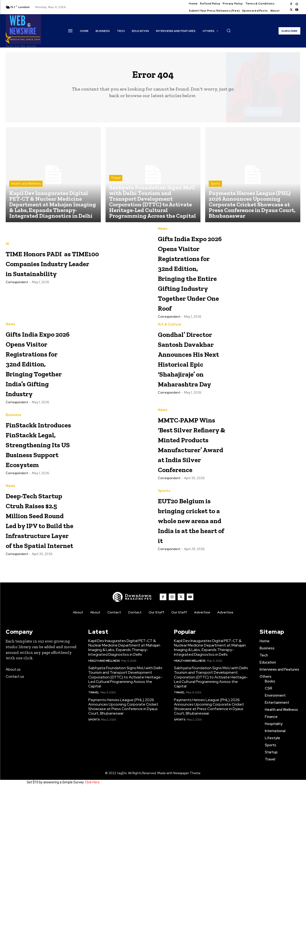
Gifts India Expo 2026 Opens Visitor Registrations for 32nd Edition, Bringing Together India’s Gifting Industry (37, 421)
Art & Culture (169, 367)
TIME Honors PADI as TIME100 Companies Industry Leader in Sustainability (73, 266)
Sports (215, 188)
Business (13, 483)
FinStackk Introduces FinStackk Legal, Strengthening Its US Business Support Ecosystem (39, 527)
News (162, 232)
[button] (228, 30)
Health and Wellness (26, 188)
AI (7, 247)
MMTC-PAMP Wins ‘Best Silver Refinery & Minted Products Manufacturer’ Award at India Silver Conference (190, 531)
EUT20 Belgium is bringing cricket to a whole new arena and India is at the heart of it (188, 632)
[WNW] (132, 749)
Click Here (92, 934)
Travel (115, 182)
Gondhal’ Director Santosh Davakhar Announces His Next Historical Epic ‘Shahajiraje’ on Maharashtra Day (191, 421)
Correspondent (17, 286)
